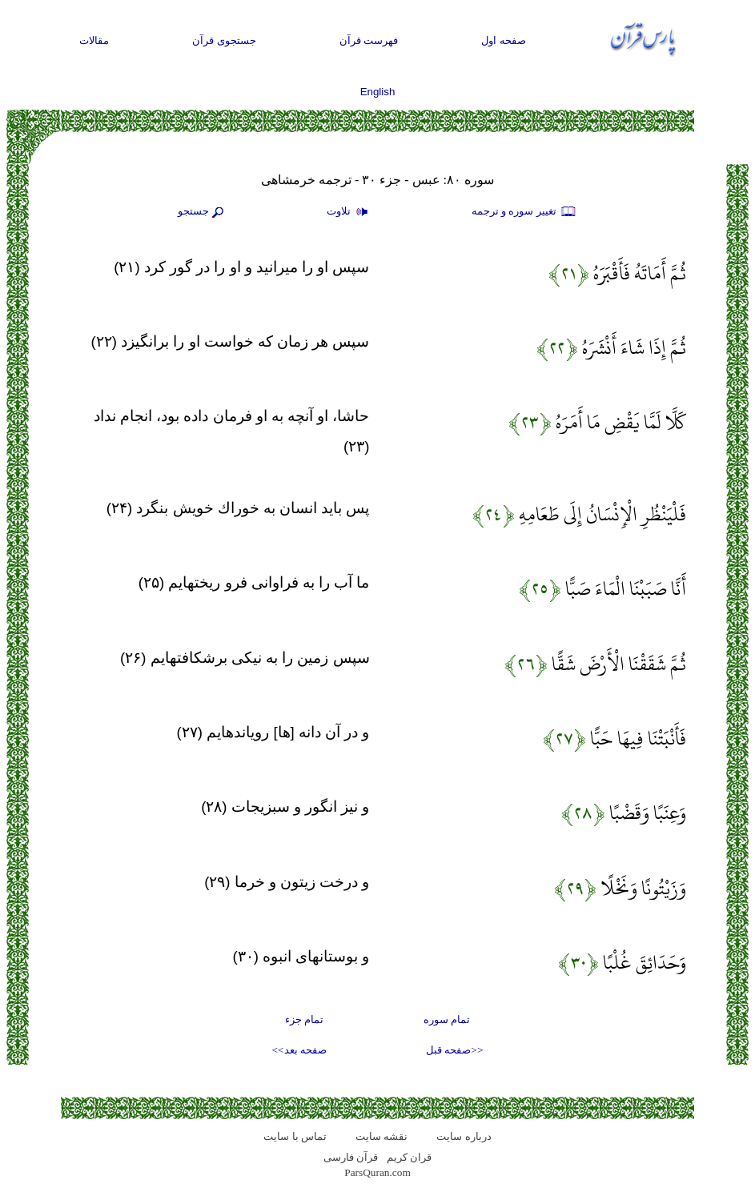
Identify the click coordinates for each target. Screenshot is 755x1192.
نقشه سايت (381, 1136)
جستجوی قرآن (224, 40)
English (378, 92)
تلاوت (349, 212)
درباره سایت (463, 1136)
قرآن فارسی (350, 1157)
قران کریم (409, 1157)
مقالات (94, 40)
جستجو (202, 212)
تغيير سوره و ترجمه (524, 212)
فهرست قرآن (369, 40)
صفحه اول (503, 40)
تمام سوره (447, 1019)
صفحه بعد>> (299, 1050)
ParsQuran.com (377, 1172)
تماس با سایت (295, 1136)
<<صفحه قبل (454, 1050)
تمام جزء (304, 1019)
